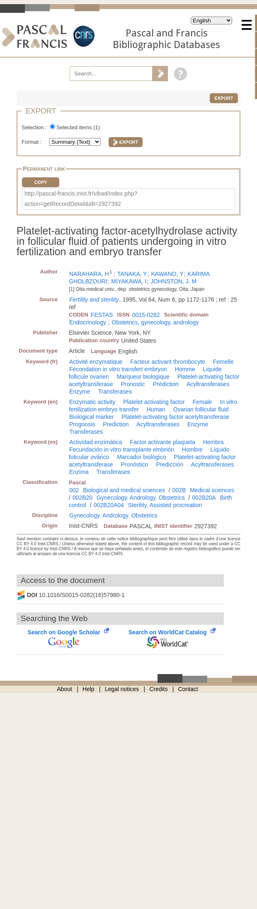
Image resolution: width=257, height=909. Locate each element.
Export (223, 98)
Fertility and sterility (94, 299)
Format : (32, 142)
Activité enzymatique (95, 361)
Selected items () (78, 127)
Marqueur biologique (143, 376)
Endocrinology (87, 322)
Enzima (79, 472)
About (64, 689)
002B (179, 490)
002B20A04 (109, 505)
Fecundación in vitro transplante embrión (121, 449)
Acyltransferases (208, 384)
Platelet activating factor (154, 402)
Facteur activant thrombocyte (167, 361)
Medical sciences (212, 490)
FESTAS (102, 315)
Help (88, 689)
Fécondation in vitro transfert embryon (118, 369)
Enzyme (79, 391)
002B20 (82, 497)
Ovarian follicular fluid (201, 409)
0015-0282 (146, 315)
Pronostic (133, 384)
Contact (188, 689)
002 (74, 490)
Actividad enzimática (95, 442)
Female (202, 402)
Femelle (223, 361)
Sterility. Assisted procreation (165, 505)
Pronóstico (134, 464)
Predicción (169, 464)
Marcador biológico (141, 457)
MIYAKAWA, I (128, 281)
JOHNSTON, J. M (173, 281)
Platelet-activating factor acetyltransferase (175, 416)
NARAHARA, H (89, 274)
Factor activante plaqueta (162, 442)
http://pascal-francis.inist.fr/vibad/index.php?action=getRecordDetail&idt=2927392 (80, 198)
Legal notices (122, 689)
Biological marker (91, 416)
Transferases (114, 391)
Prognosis (82, 424)
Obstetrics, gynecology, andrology (155, 322)
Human (156, 409)
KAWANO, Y (167, 274)
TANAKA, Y (132, 274)
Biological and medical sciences (124, 490)
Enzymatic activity (92, 402)
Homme (185, 369)
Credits (158, 689)
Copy (40, 182)
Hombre (192, 449)
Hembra (213, 442)
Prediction (115, 424)
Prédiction (166, 384)
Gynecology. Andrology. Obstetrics (141, 497)
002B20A (204, 497)
